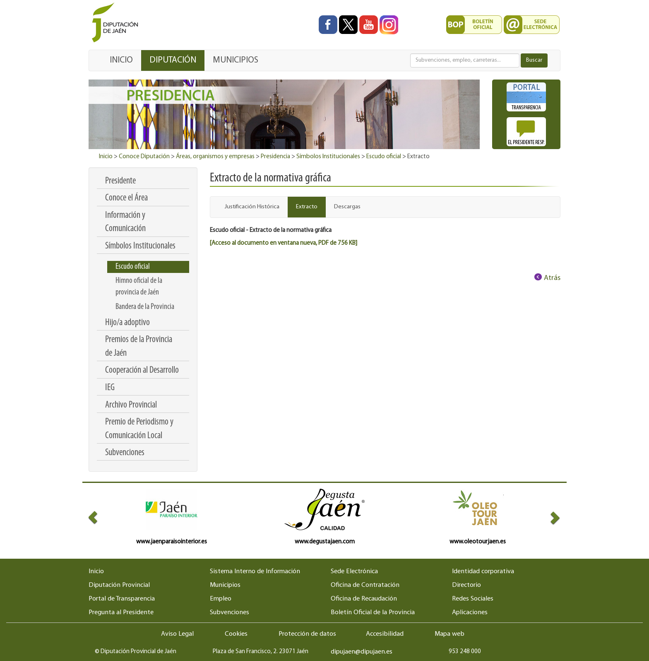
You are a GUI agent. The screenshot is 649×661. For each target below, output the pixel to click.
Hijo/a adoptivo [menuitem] (127, 323)
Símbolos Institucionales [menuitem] (140, 246)
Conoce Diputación (144, 157)
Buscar (534, 60)
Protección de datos (307, 634)
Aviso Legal (177, 634)
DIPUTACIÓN (172, 60)
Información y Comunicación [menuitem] (125, 222)
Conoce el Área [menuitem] (126, 198)
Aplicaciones (470, 612)
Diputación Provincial (119, 585)
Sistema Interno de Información (255, 571)
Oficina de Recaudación (364, 599)
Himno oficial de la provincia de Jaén (138, 287)
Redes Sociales (472, 599)
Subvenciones (229, 612)
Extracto (306, 207)
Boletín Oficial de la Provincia (373, 612)
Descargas (347, 207)
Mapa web (449, 634)
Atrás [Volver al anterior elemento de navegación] (552, 278)
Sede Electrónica (354, 571)
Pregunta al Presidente (121, 612)
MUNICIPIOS (235, 60)
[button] (100, 517)
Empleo (220, 599)
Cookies (236, 634)
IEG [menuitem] (110, 388)
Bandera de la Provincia (144, 307)
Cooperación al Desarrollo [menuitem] (142, 370)
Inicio (106, 157)
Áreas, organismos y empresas (215, 157)
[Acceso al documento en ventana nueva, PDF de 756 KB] (283, 243)
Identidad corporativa (483, 571)
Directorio (466, 585)
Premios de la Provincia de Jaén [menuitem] (138, 346)
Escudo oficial (383, 157)
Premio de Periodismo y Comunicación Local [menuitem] (139, 428)
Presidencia (275, 157)
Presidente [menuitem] (120, 181)
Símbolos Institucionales (328, 157)
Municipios (225, 585)
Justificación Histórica (252, 207)
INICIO (121, 60)
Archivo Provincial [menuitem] (131, 405)
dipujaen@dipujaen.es (361, 652)
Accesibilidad (385, 634)
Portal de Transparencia (122, 599)
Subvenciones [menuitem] (124, 453)
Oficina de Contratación (365, 585)
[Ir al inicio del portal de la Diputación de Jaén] (117, 23)
